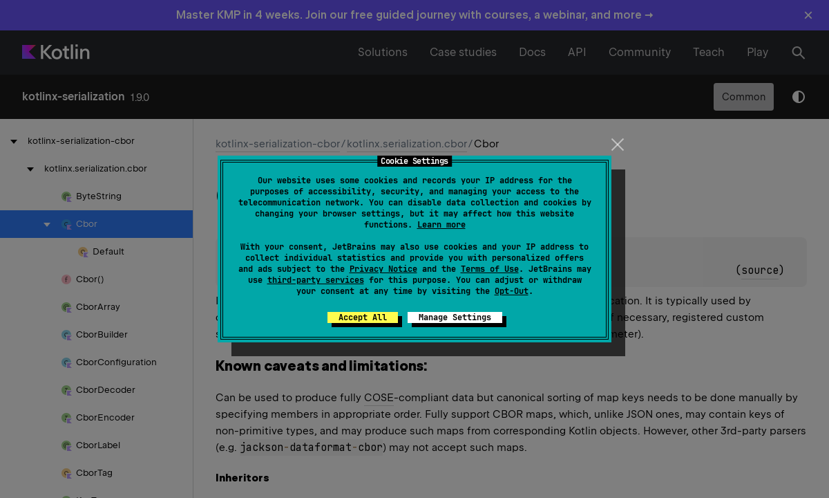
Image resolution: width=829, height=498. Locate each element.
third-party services (315, 280)
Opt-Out (511, 291)
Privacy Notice (383, 269)
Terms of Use (490, 269)
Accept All (363, 317)
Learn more (441, 224)
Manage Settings (455, 317)
